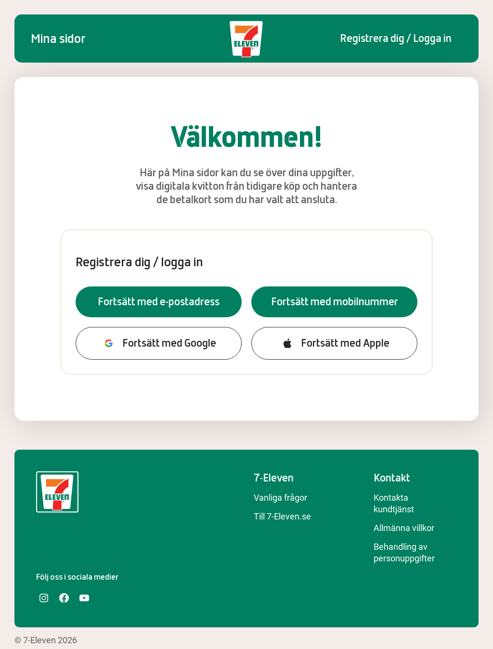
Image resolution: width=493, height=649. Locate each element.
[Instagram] (44, 598)
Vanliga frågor (280, 498)
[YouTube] (84, 598)
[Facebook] (64, 598)
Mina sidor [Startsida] (58, 38)
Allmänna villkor (404, 528)
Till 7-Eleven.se (282, 516)
